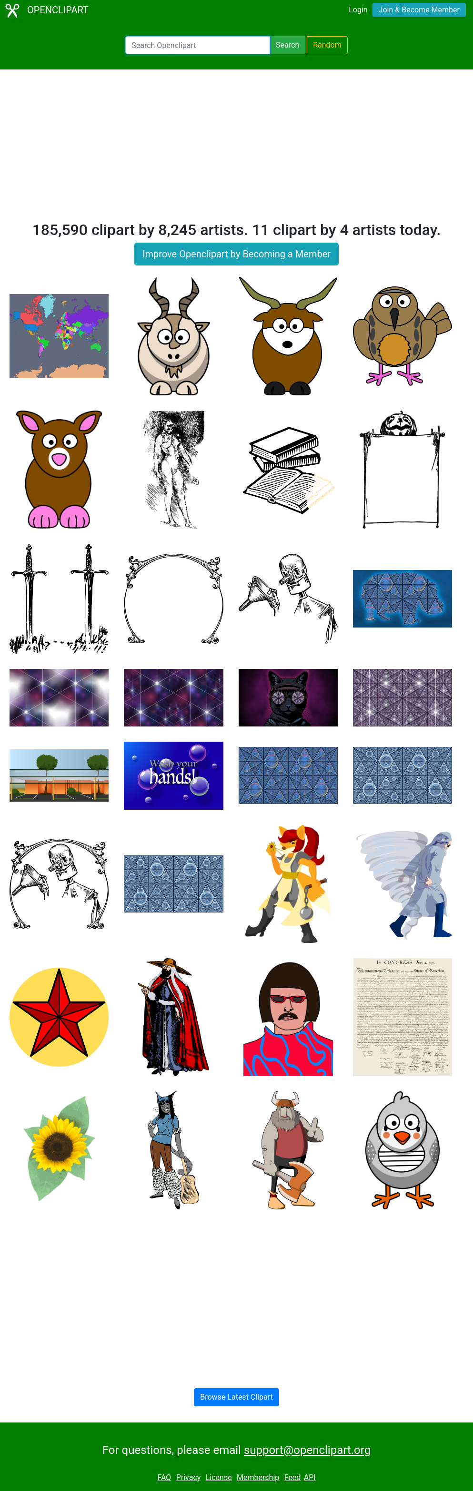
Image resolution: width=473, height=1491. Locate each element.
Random (327, 44)
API (310, 1477)
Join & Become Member (419, 9)
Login (358, 9)
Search (287, 44)
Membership (258, 1477)
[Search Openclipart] (197, 45)
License (219, 1477)
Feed (292, 1477)
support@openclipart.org (307, 1450)
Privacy (188, 1477)
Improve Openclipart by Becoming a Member (236, 254)
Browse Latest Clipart (236, 1397)
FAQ (164, 1477)
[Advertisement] (236, 149)
